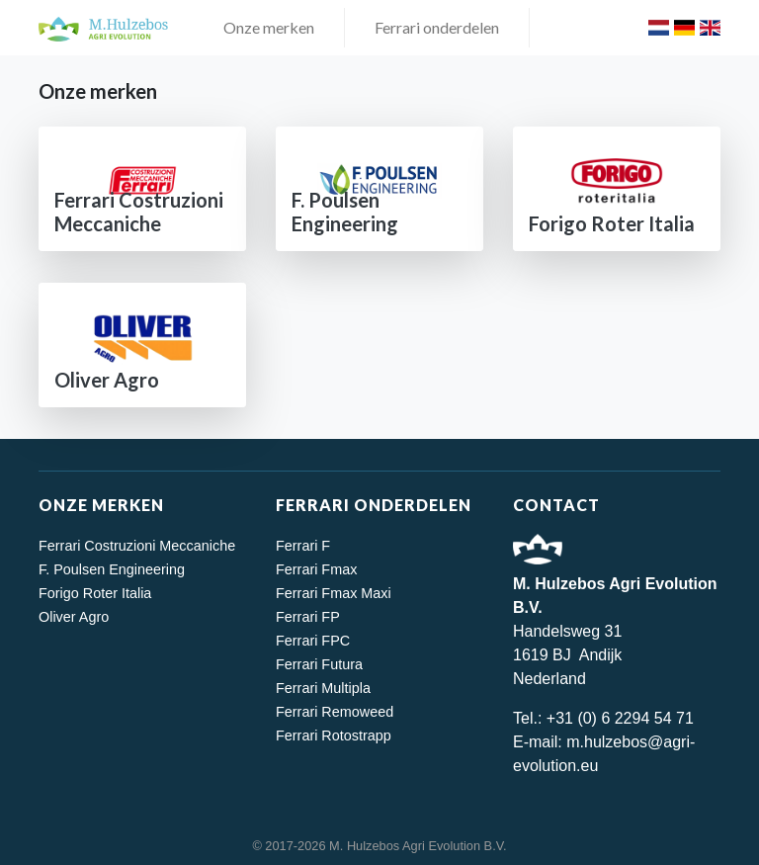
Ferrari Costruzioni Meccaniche (137, 546)
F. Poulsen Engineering (112, 569)
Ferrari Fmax (316, 569)
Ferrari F (303, 546)
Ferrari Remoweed (334, 712)
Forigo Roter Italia (95, 593)
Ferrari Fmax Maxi (333, 593)
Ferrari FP (308, 617)
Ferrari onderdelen (437, 27)
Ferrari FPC (313, 641)
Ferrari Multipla (323, 688)
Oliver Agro (74, 617)
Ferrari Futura (319, 664)
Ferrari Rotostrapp (333, 735)
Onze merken (268, 27)
